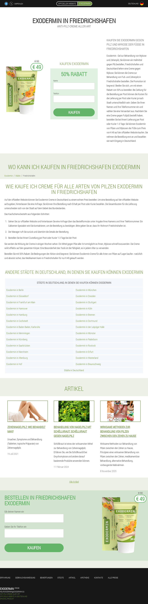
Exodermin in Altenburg (17, 357)
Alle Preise (113, 577)
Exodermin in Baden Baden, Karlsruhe (23, 326)
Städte (60, 577)
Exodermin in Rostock (86, 345)
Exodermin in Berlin (15, 290)
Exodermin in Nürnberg (16, 339)
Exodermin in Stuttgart (86, 302)
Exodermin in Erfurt (84, 351)
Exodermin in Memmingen (18, 333)
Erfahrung (5, 577)
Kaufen (74, 112)
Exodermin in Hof (14, 364)
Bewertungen (46, 577)
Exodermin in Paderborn (87, 339)
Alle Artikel (74, 481)
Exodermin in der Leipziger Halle (90, 326)
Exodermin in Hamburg (16, 314)
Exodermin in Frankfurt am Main (20, 302)
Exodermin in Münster (86, 333)
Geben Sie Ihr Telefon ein (15, 527)
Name (55, 81)
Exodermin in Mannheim (17, 351)
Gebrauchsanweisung (25, 577)
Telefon (56, 94)
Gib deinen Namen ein (14, 511)
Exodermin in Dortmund (86, 320)
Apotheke (84, 577)
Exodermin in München (86, 290)
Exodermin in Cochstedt (17, 320)
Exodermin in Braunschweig (88, 364)
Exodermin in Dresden (86, 296)
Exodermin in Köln (84, 308)
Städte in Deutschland (74, 370)
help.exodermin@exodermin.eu (12, 591)
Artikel (72, 577)
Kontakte (98, 577)
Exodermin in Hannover (17, 308)
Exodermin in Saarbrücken (18, 345)
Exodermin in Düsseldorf (17, 296)
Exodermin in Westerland (87, 357)
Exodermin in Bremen (85, 314)
